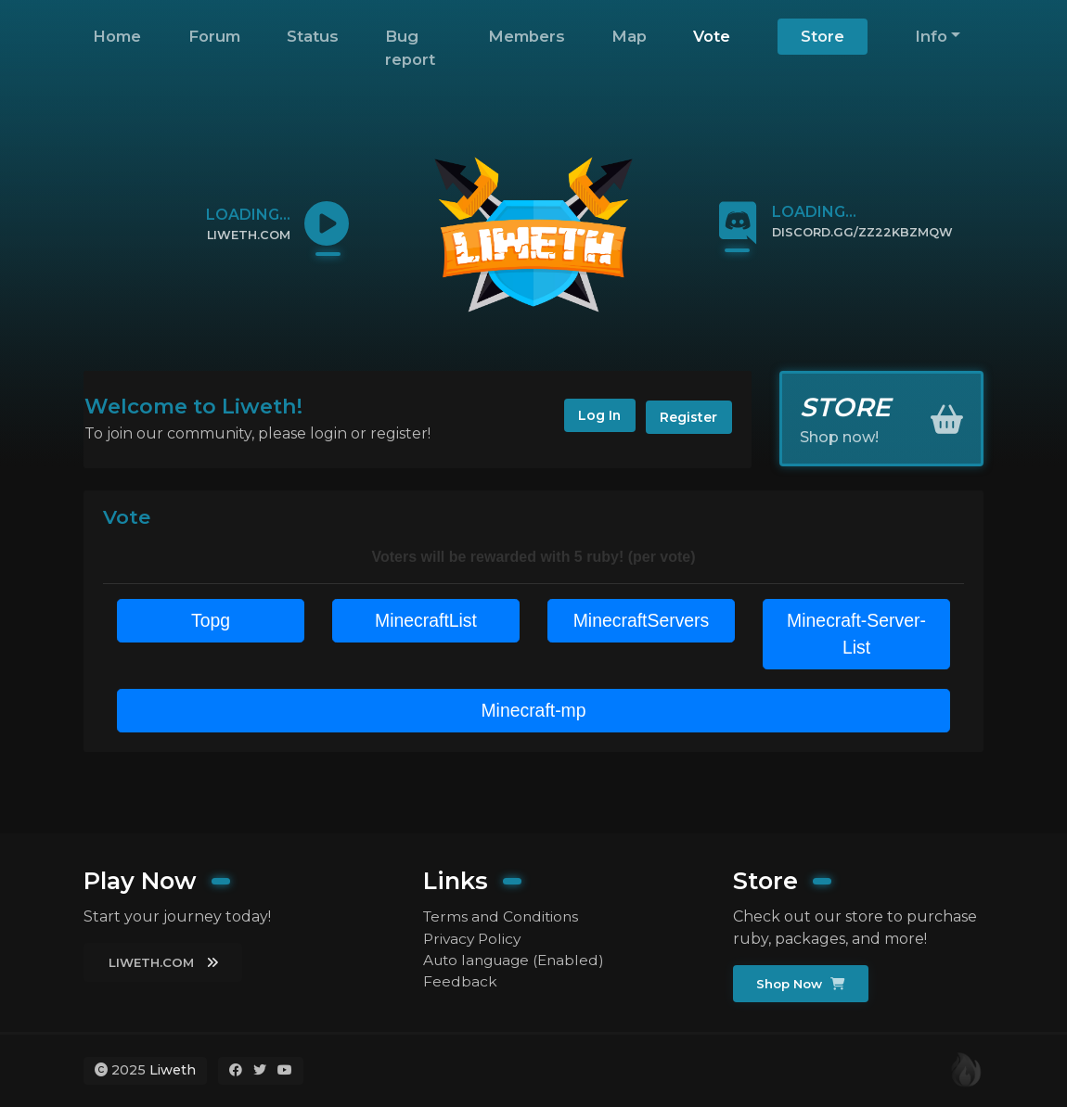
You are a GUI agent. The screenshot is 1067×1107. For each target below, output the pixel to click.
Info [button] (931, 36)
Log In (593, 417)
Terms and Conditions (503, 915)
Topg (210, 621)
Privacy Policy (474, 938)
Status (313, 36)
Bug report (410, 48)
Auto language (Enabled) (518, 960)
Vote (711, 36)
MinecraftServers (641, 621)
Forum (214, 36)
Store (822, 36)
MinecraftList (425, 621)
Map (629, 36)
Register (687, 417)
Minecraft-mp (534, 713)
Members (526, 36)
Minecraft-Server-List (856, 635)
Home (117, 36)
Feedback (460, 982)
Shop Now (802, 983)
